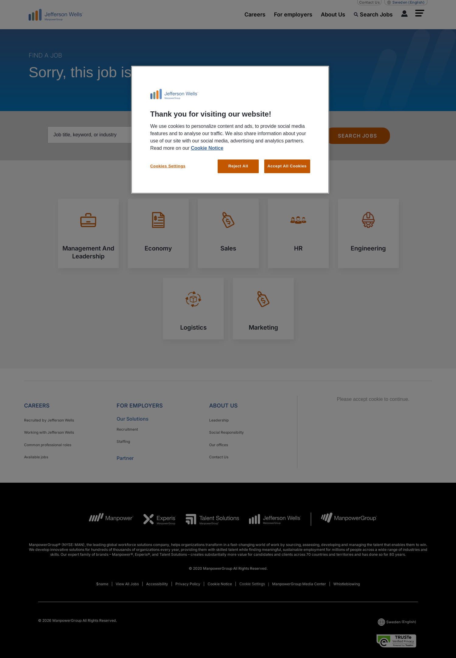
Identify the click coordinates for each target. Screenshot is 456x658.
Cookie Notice (207, 148)
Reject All (238, 166)
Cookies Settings (168, 166)
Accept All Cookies (287, 166)
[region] (230, 130)
